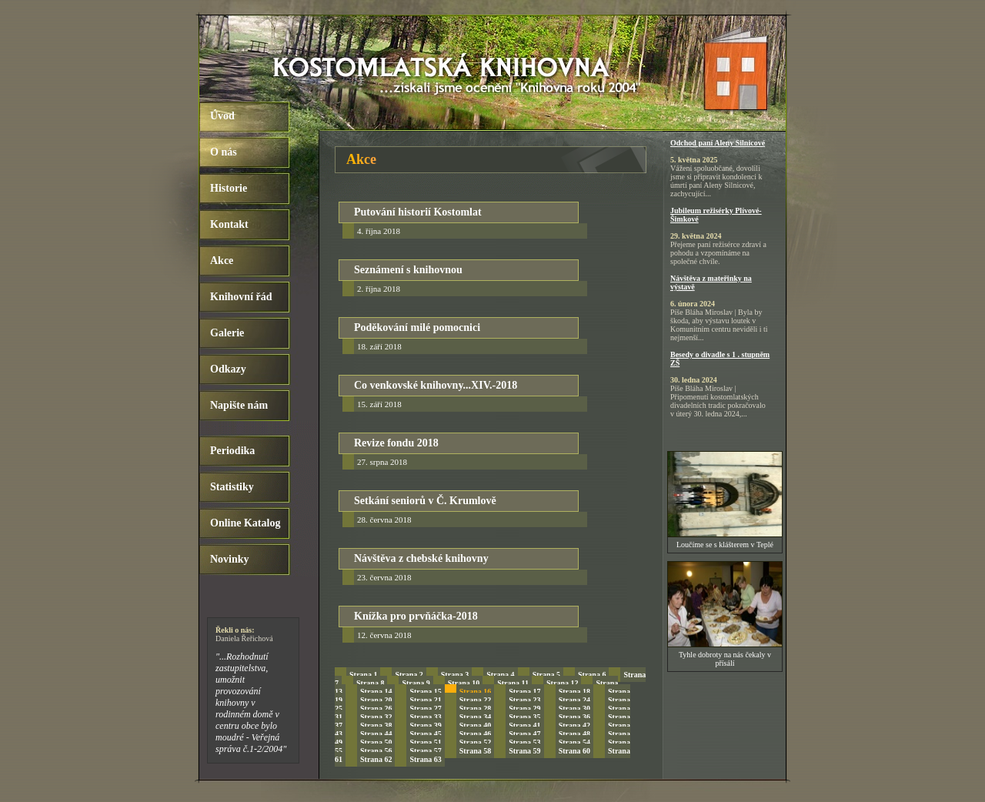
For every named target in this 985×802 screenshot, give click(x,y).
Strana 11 (513, 683)
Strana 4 (500, 674)
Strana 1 (363, 674)
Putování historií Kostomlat (418, 212)
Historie (228, 188)
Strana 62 (376, 759)
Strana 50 (376, 742)
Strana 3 (455, 674)
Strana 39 (425, 725)
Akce (221, 260)
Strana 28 (475, 708)
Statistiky (232, 487)
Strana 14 (376, 691)
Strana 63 (425, 759)
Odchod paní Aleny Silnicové (717, 143)
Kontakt (229, 224)
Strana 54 (574, 742)
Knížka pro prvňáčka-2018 (416, 616)
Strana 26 (376, 708)
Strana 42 (574, 725)
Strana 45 (425, 734)
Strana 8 (370, 683)
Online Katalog (245, 523)
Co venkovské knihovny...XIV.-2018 (435, 385)
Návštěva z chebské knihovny (421, 558)
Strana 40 (475, 725)
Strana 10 (463, 683)
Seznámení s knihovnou (408, 270)
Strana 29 (524, 708)
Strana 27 (425, 708)
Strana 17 (524, 691)
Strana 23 (524, 700)
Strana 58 (475, 751)
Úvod (222, 116)
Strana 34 (475, 717)
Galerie (227, 333)
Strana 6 (592, 674)
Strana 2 (408, 674)
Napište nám (239, 405)
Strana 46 (475, 734)
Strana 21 (425, 700)
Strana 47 (524, 734)
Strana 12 (562, 683)
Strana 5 (546, 674)
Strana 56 (376, 751)
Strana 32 (376, 717)
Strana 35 (524, 717)
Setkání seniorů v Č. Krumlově (425, 500)
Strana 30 (574, 708)
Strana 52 (475, 742)
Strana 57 (425, 751)
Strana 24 (574, 700)
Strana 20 (376, 700)
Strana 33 (425, 717)
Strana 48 (574, 734)
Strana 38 (376, 725)
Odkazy (228, 369)
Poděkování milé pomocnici (417, 327)
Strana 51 (425, 742)
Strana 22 (475, 700)
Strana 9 (415, 683)
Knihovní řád (241, 296)
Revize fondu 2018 (396, 443)
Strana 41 (524, 725)
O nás (223, 152)
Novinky (229, 559)
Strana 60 (574, 751)
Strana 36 (574, 717)
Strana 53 (524, 742)
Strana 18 (574, 691)
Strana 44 (376, 734)
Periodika (232, 450)
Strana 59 (524, 751)
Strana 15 (425, 691)
